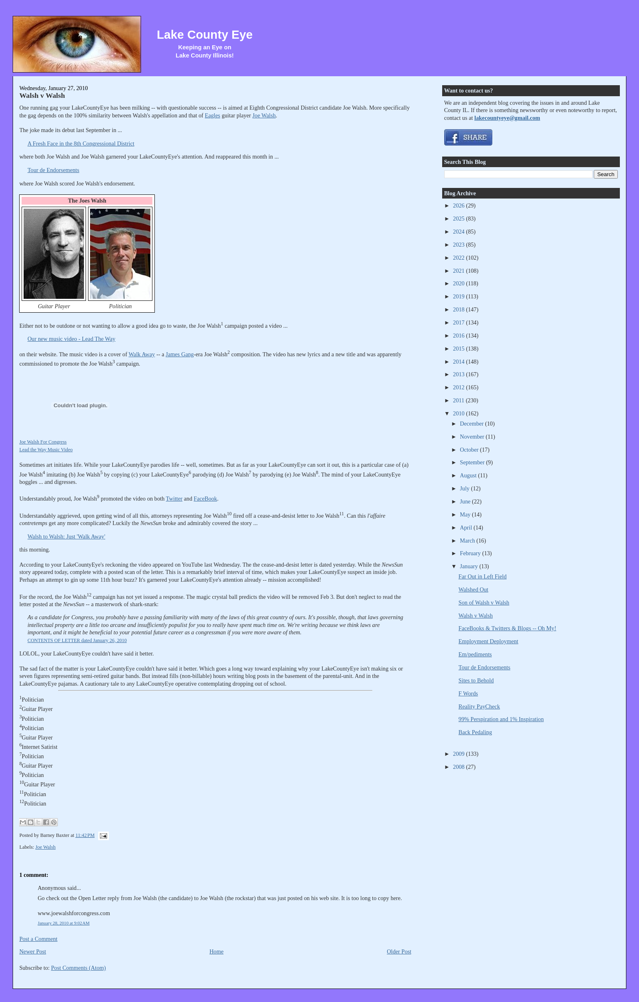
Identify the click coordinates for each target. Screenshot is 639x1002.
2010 (459, 413)
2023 (459, 244)
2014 (459, 361)
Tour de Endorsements (53, 170)
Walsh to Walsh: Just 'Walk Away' (66, 536)
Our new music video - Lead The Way (71, 338)
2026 (459, 205)
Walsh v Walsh (42, 95)
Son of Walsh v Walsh (483, 602)
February (471, 553)
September (473, 462)
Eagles (212, 115)
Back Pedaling (475, 732)
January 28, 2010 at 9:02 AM (63, 922)
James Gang (180, 354)
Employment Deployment (488, 641)
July (465, 488)
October (470, 449)
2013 (459, 374)
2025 (459, 218)
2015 (459, 348)
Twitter (174, 498)
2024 (459, 231)
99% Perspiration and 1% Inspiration (501, 719)
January (470, 566)
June (466, 501)
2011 (459, 400)
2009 (459, 753)
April (467, 527)
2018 (459, 309)
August (469, 475)
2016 (459, 335)
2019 (459, 296)
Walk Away (141, 354)
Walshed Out (473, 589)
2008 (459, 767)
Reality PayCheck (479, 706)
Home (216, 951)
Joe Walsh (263, 115)
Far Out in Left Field (482, 576)
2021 (459, 270)
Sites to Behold (476, 680)
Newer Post (32, 951)
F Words (468, 693)
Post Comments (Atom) (78, 967)
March (468, 540)
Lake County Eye (205, 34)
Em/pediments (475, 654)
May (466, 514)
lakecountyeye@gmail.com (507, 118)
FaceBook (205, 498)
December (472, 423)
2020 (459, 283)
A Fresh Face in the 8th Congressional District (80, 143)
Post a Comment (38, 939)
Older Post (399, 951)
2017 (459, 322)
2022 (459, 257)
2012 (459, 387)
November (473, 436)
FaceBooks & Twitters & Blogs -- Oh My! (507, 628)
